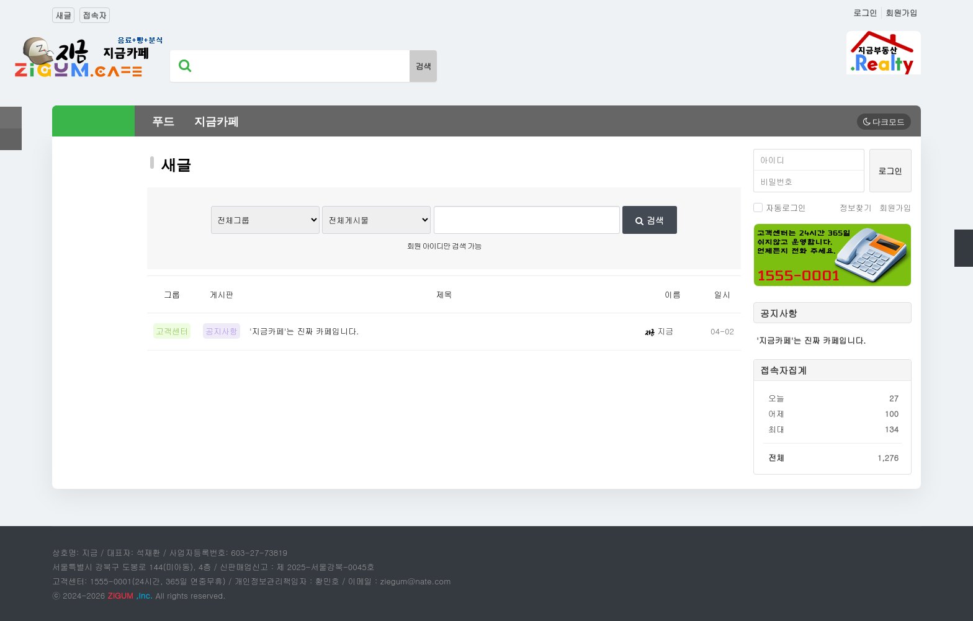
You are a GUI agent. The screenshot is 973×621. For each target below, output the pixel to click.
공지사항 (221, 331)
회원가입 (902, 13)
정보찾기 (856, 207)
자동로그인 (779, 207)
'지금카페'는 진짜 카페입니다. (304, 331)
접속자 (95, 15)
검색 (649, 220)
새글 (63, 15)
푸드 (163, 121)
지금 (659, 331)
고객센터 (172, 331)
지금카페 (216, 121)
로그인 (865, 13)
